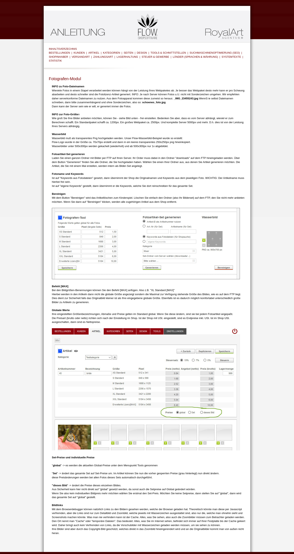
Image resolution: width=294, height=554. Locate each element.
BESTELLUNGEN (59, 52)
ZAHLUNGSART (103, 56)
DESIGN (142, 52)
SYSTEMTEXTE (231, 56)
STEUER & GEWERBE (155, 56)
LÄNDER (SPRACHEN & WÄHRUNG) (195, 56)
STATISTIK (55, 60)
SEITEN (128, 52)
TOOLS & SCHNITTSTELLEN (168, 52)
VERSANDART (81, 56)
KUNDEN (79, 52)
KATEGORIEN (111, 52)
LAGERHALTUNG (127, 56)
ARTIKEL (93, 52)
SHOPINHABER (58, 56)
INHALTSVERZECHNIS (63, 48)
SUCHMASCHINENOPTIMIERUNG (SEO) (215, 52)
